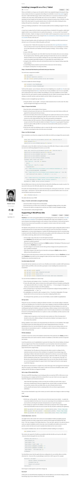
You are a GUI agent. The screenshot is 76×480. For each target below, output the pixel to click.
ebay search (61, 14)
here (62, 88)
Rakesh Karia (11, 203)
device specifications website (59, 44)
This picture (53, 122)
